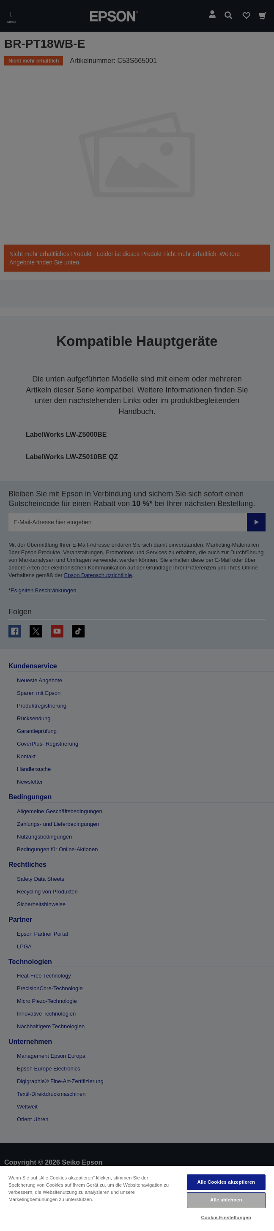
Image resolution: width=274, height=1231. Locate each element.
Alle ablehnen (226, 1199)
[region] (137, 1198)
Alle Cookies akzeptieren (226, 1182)
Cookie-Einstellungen (226, 1217)
